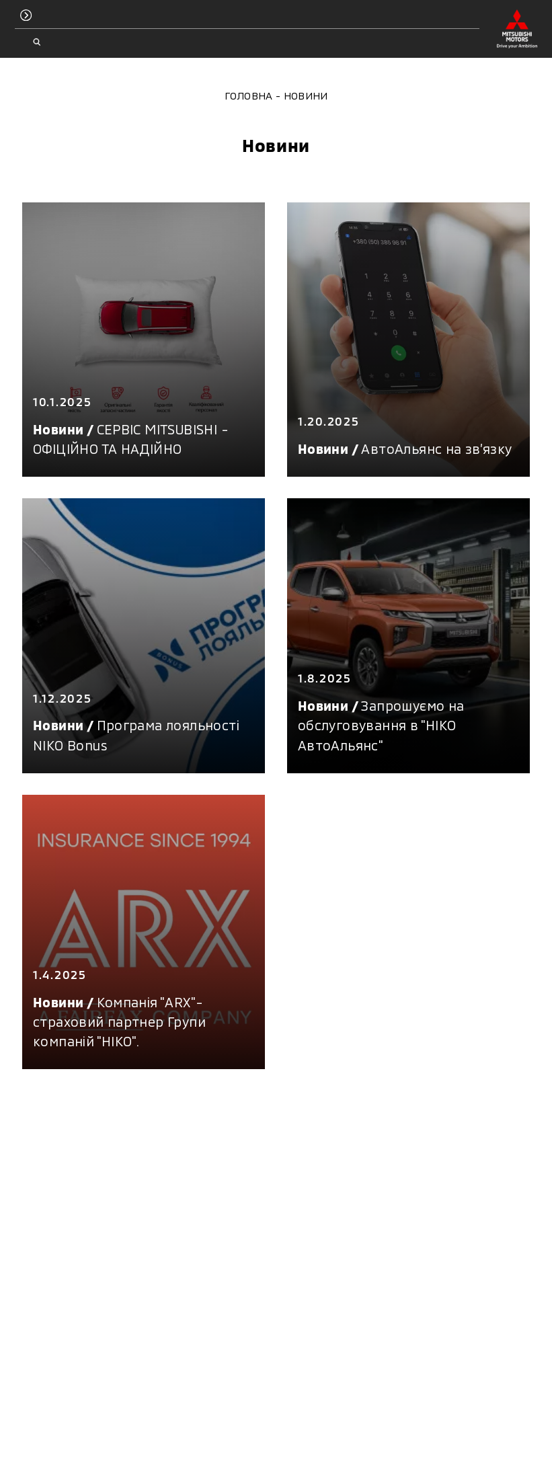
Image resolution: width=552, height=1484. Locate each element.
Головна (249, 95)
